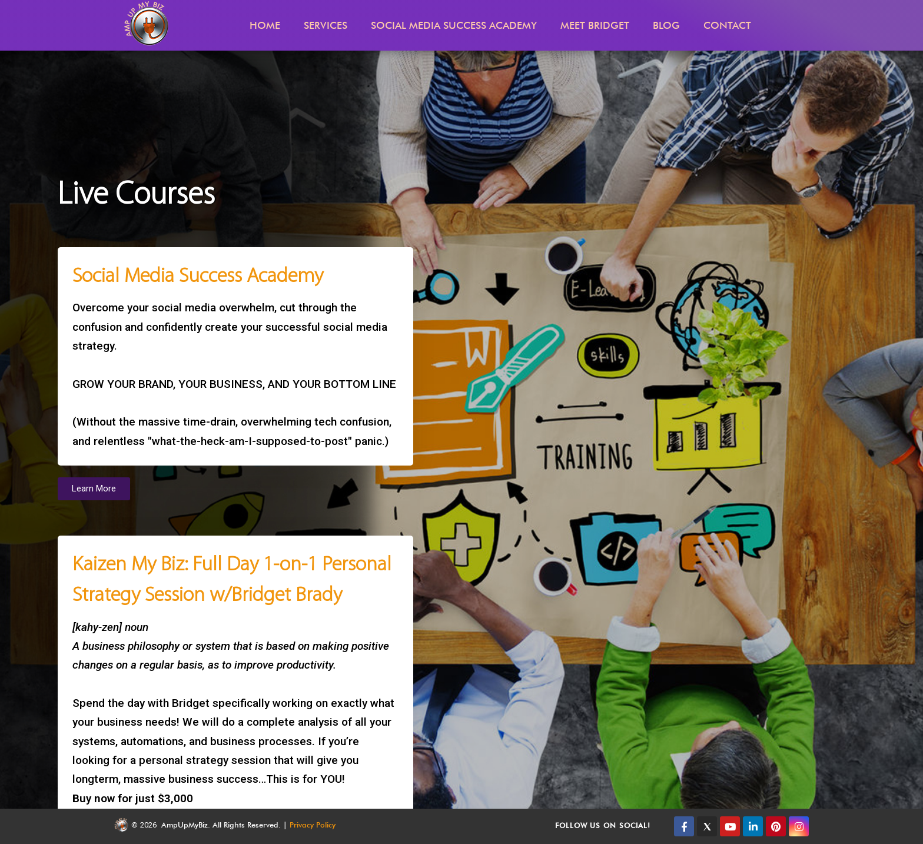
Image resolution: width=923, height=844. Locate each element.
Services (325, 25)
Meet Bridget (594, 25)
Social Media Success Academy (454, 25)
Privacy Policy (313, 824)
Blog (666, 25)
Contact (727, 25)
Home (265, 25)
